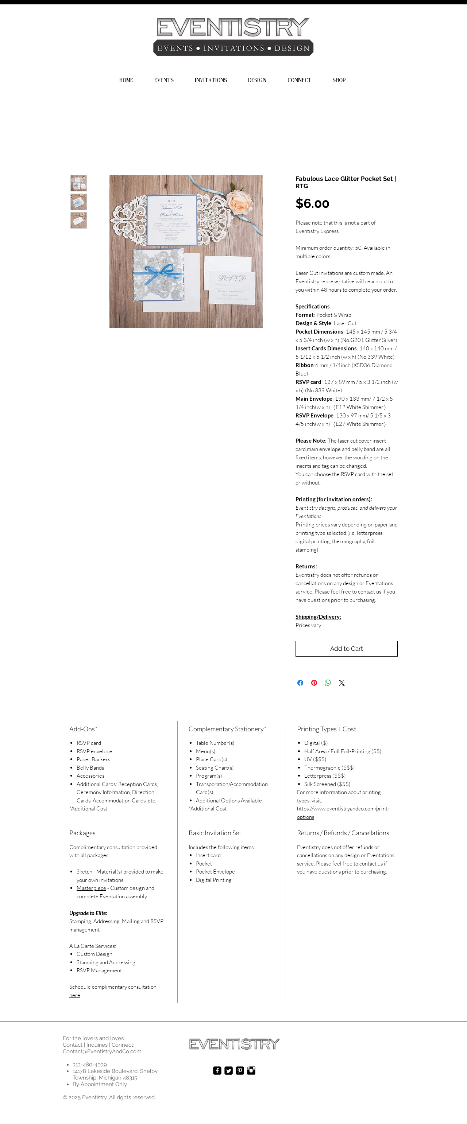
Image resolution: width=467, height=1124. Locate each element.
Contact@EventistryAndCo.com (102, 1051)
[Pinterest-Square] (240, 1070)
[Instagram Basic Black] (251, 1070)
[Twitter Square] (228, 1070)
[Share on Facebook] (300, 682)
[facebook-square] (217, 1070)
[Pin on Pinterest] (314, 682)
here (74, 995)
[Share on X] (341, 682)
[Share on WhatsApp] (328, 682)
